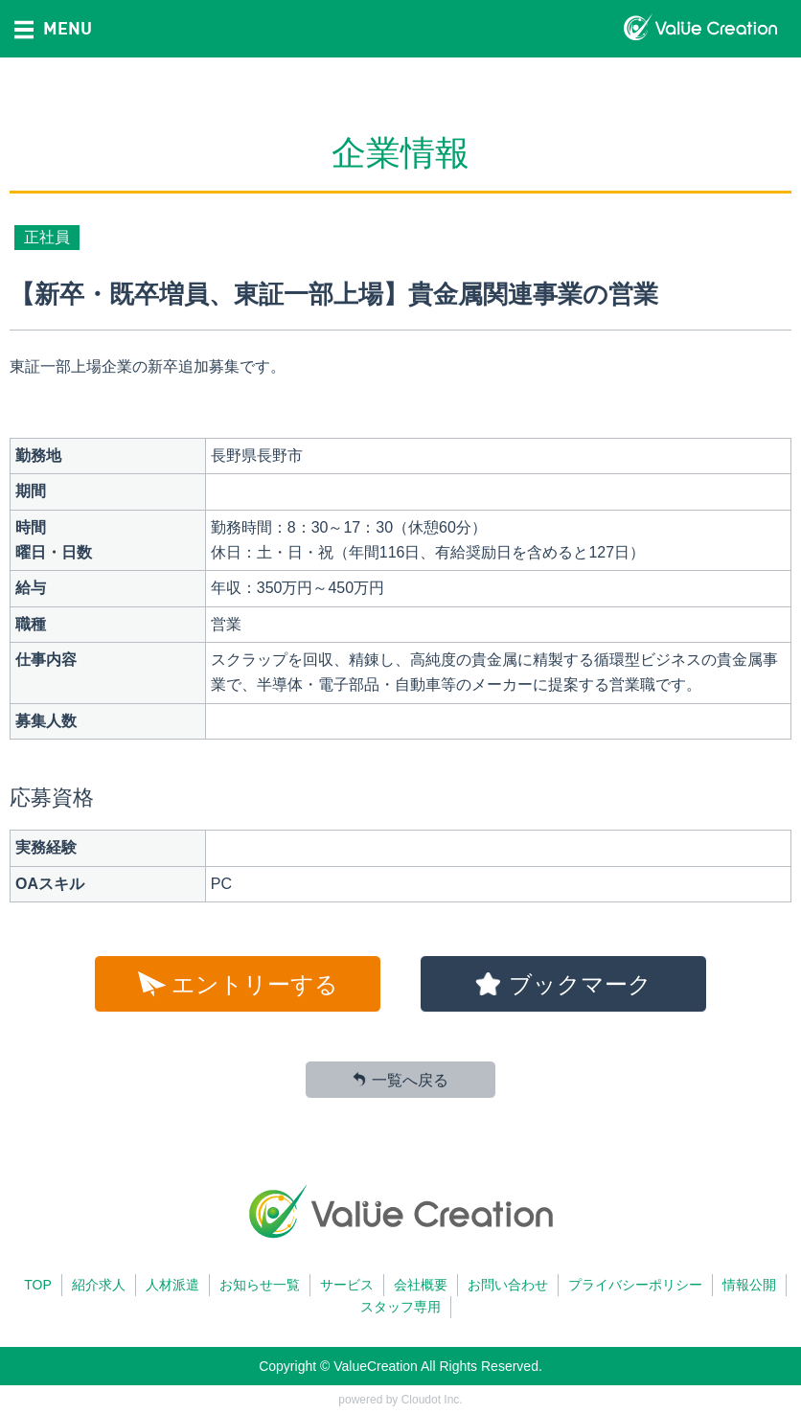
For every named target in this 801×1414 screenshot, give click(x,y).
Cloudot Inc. (432, 1399)
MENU (53, 27)
